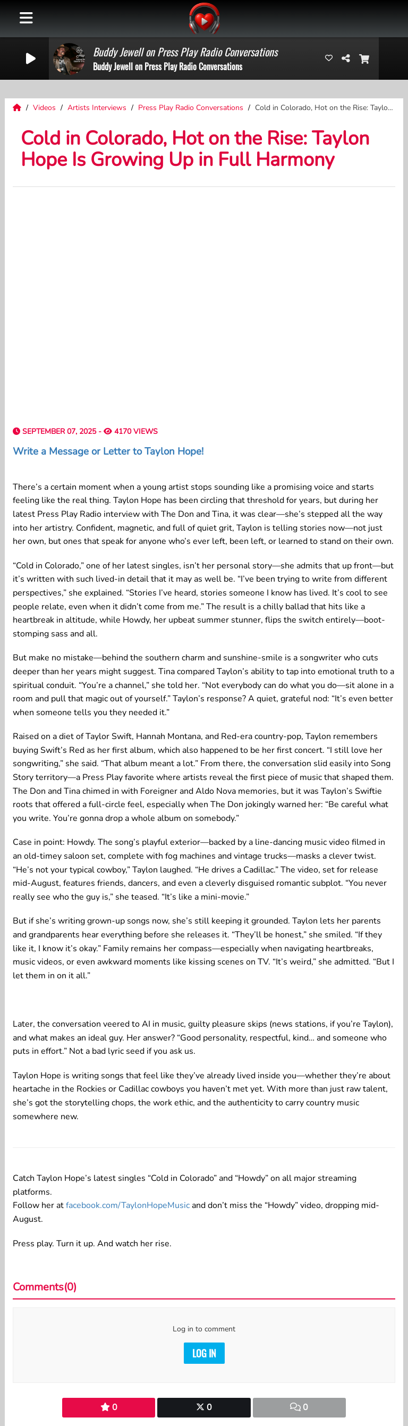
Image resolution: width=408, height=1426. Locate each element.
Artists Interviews (98, 108)
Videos (45, 108)
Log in (204, 1353)
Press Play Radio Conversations (191, 108)
